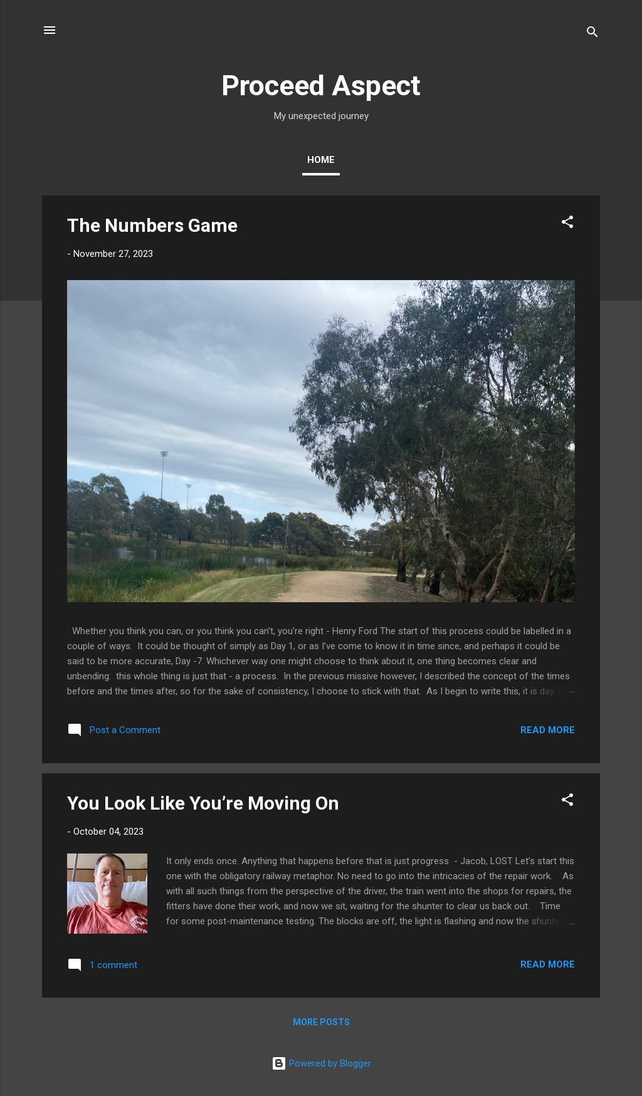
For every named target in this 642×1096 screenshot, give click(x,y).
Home (321, 159)
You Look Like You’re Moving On (203, 803)
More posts (321, 1022)
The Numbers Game (152, 225)
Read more (547, 730)
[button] (567, 224)
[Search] (592, 34)
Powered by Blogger (321, 1063)
